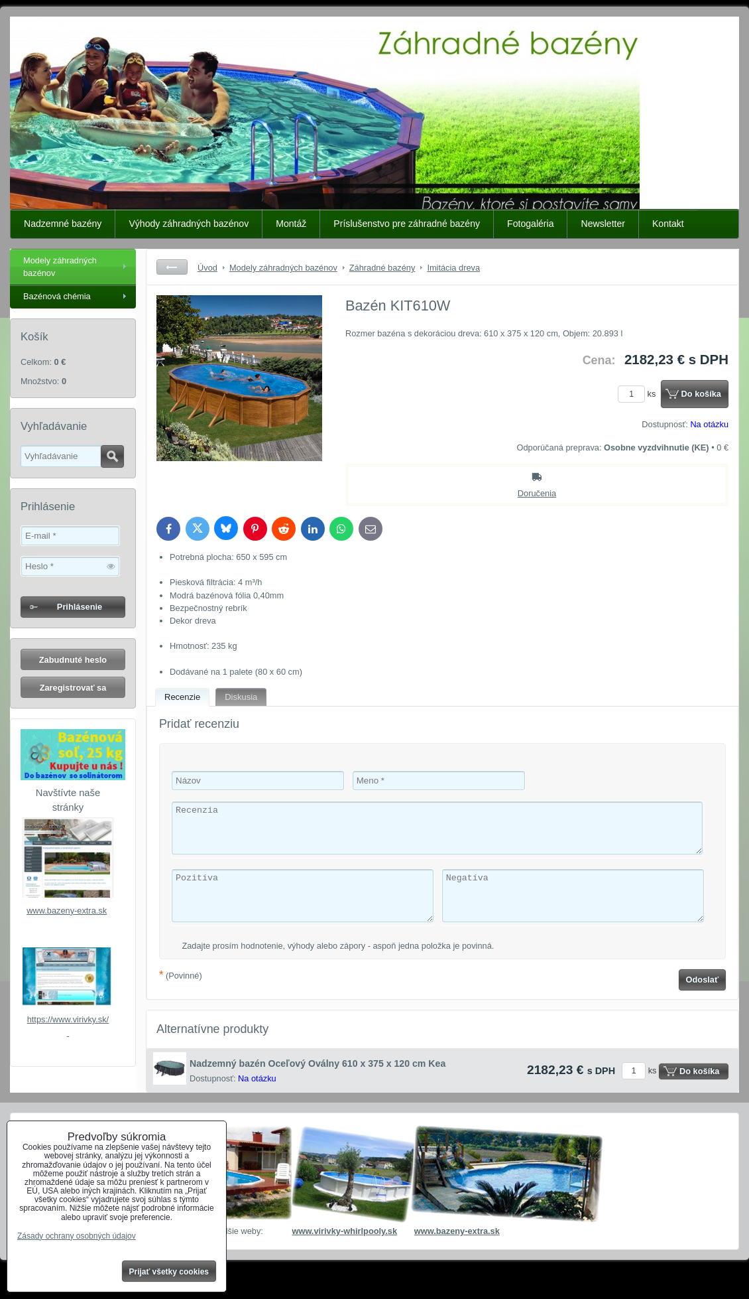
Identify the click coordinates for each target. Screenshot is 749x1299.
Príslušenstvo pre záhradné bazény (406, 223)
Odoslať (702, 980)
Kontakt (668, 223)
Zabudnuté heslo (73, 660)
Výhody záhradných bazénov (189, 223)
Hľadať (112, 456)
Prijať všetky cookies (169, 1271)
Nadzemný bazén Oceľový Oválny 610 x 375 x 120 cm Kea (317, 1063)
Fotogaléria (530, 223)
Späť (172, 267)
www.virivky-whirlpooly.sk (344, 1231)
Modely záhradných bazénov (60, 266)
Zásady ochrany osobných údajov (76, 1236)
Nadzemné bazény (62, 223)
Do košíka (701, 394)
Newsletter (603, 223)
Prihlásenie (79, 607)
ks (639, 394)
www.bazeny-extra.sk (67, 911)
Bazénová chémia (57, 296)
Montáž (291, 223)
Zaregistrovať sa (73, 688)
